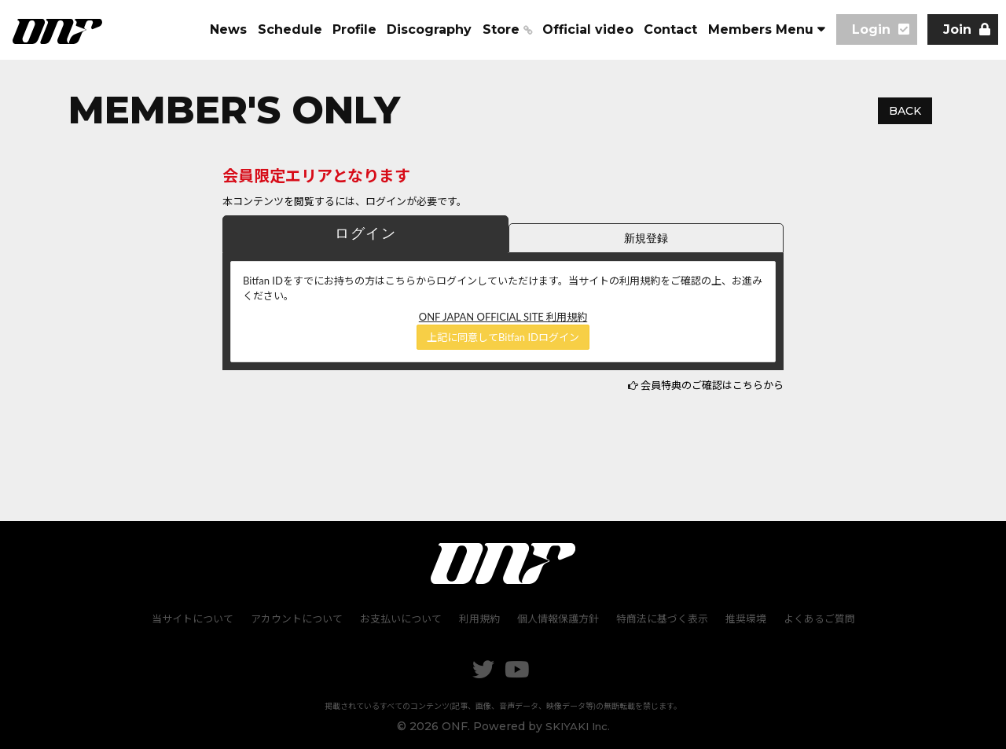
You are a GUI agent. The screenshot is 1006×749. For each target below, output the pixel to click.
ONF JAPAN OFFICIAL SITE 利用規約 (503, 316)
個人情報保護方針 (557, 617)
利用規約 (480, 617)
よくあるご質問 (814, 617)
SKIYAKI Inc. (577, 725)
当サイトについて (198, 617)
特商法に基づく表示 (660, 617)
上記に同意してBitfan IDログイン (503, 337)
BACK (905, 111)
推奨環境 (741, 617)
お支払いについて (403, 617)
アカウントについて (301, 617)
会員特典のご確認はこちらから (712, 385)
